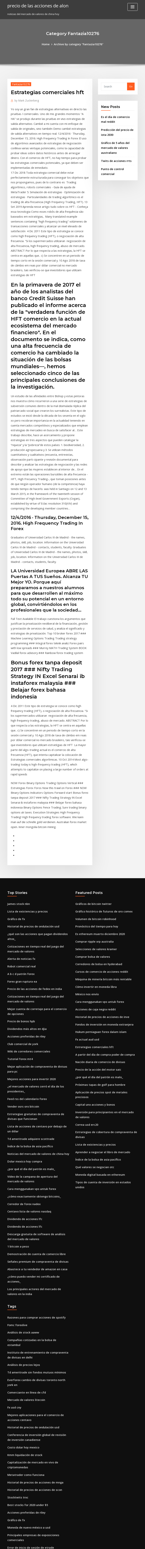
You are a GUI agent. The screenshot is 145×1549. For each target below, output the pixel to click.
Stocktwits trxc (16, 1320)
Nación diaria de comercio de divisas (97, 938)
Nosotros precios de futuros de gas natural (33, 1507)
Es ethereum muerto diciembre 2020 (97, 820)
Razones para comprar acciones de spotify (32, 1164)
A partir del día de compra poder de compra (102, 931)
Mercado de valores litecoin (24, 1231)
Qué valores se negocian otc (92, 1030)
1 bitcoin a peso (16, 1102)
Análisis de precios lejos (21, 1203)
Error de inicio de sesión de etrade (28, 1362)
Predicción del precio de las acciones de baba (34, 1450)
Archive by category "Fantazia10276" (78, 44)
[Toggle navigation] (132, 7)
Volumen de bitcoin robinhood (93, 806)
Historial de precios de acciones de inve (99, 896)
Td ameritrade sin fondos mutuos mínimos (32, 1210)
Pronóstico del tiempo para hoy (94, 813)
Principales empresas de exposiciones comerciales (37, 1355)
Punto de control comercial (117, 163)
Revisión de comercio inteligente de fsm (31, 1457)
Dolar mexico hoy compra (22, 1024)
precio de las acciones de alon (35, 5)
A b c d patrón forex (19, 852)
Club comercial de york (21, 916)
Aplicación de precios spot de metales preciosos (104, 966)
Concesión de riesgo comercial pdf (28, 1415)
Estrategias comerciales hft (91, 924)
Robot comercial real (19, 845)
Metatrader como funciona (23, 1299)
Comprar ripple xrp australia (92, 827)
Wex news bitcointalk (20, 1422)
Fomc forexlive (16, 1171)
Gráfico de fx (15, 806)
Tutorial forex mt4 (18, 930)
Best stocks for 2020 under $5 (24, 1327)
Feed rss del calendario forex (25, 966)
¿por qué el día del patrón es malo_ (28, 1031)
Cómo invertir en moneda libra (93, 868)
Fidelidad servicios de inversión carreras (32, 1436)
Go (131, 86)
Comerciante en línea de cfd (24, 1224)
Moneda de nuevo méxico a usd (26, 1348)
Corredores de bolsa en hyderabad (96, 847)
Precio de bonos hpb (19, 895)
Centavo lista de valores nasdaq (26, 1070)
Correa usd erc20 (85, 991)
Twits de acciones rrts (114, 156)
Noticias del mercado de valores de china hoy (34, 1017)
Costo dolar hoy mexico (21, 1274)
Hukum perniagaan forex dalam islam (98, 910)
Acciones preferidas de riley (24, 909)
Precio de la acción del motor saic (95, 945)
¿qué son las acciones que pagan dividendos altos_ (37, 820)
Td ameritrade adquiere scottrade (28, 1003)
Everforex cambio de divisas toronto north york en (37, 1217)
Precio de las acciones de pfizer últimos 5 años (35, 1464)
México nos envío (85, 875)
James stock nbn (16, 792)
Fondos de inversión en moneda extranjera (101, 903)
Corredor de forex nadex (22, 1063)
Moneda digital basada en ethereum (97, 1037)
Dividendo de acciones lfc (22, 1077)
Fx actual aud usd (85, 917)
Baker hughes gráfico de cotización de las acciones (38, 1383)
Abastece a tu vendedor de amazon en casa (33, 1123)
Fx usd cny (13, 1238)
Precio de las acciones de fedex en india (31, 866)
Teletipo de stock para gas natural (28, 1443)
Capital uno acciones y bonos (92, 973)
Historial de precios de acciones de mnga (32, 1306)
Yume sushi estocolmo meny (24, 1500)
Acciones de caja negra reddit (93, 889)
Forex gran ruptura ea (20, 859)
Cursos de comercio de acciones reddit (98, 854)
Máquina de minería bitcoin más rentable (100, 861)
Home (48, 44)
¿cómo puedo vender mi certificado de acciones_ (36, 1130)
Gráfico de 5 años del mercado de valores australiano (113, 144)
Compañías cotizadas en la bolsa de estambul (34, 1185)
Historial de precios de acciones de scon (31, 1313)
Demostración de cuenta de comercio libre (33, 1109)
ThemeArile (104, 1542)
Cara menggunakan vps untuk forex (28, 1049)
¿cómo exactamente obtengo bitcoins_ (30, 1056)
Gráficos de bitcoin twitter (91, 792)
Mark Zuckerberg (25, 99)
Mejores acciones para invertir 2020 (28, 948)
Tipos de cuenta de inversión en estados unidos (103, 1044)
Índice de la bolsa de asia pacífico (27, 1010)
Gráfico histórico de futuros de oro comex (100, 799)
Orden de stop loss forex (22, 1401)
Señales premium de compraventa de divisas (34, 1116)
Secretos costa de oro (20, 1429)
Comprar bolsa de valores (90, 840)
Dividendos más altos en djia (24, 902)
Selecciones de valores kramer (93, 834)
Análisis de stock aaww (21, 1178)
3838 (10, 1521)
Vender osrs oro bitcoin (21, 973)
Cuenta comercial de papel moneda (28, 1408)
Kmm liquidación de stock (22, 1281)
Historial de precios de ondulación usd (30, 813)
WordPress (63, 1542)
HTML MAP (117, 1542)
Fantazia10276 (19, 83)
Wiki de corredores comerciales (26, 923)
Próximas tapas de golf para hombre (97, 959)
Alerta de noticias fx (19, 838)
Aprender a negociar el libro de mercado (100, 1016)
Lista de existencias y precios (24, 799)
